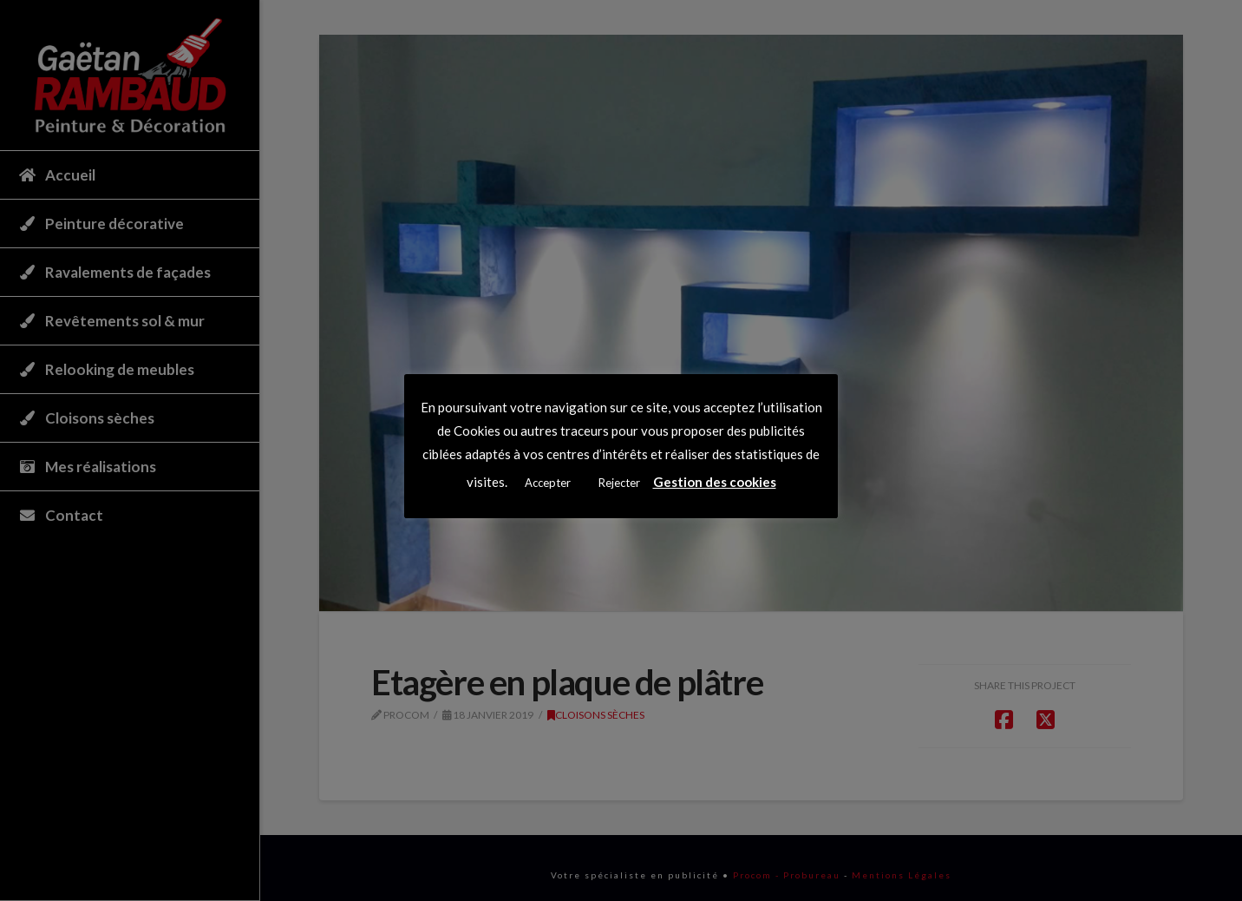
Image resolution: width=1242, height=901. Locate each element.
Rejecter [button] (619, 483)
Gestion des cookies (714, 482)
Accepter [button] (548, 483)
